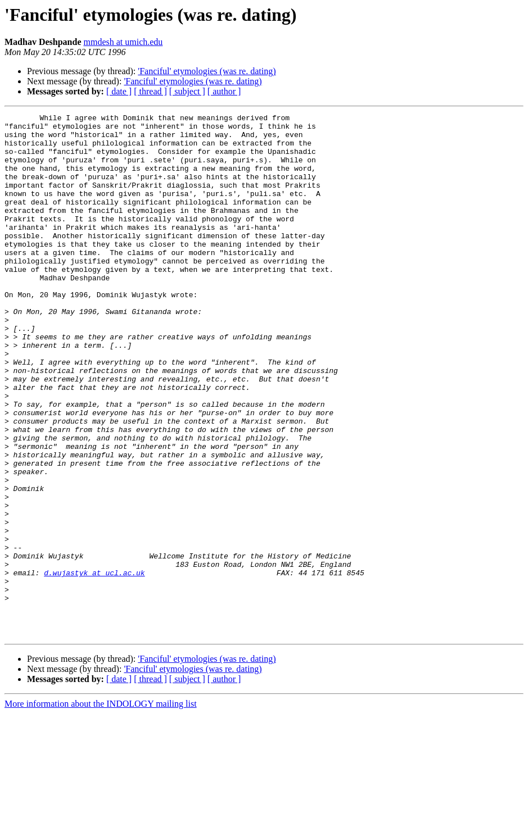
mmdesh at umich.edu (123, 42)
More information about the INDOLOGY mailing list (100, 808)
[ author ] (224, 91)
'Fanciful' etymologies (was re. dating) (207, 71)
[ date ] (119, 91)
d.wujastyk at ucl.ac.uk (94, 665)
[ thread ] (150, 91)
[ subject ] (187, 91)
